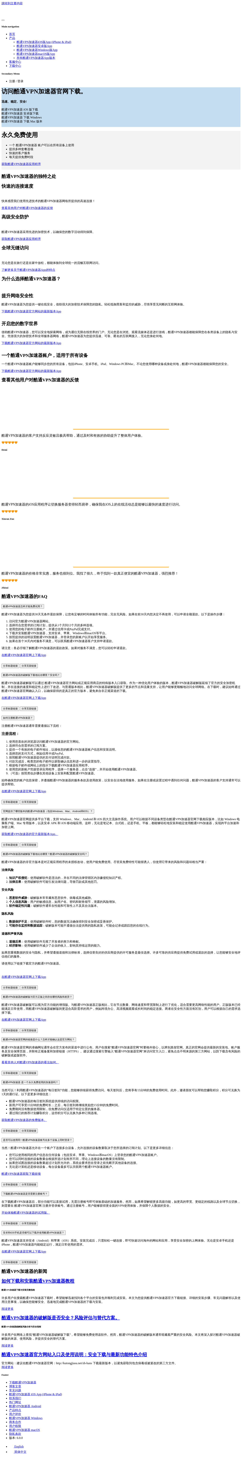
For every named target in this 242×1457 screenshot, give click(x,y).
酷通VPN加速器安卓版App (34, 46)
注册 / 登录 (16, 81)
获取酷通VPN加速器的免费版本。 (24, 1120)
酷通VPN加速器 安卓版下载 (20, 113)
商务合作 (15, 1422)
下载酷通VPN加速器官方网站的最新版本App (31, 311)
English (16, 1446)
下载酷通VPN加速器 (22, 1382)
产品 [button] (12, 38)
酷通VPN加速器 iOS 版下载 (20, 109)
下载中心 (15, 65)
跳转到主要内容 (12, 3)
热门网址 (15, 1402)
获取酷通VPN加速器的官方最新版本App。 (30, 834)
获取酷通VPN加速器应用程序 (21, 164)
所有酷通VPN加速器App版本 (36, 57)
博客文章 (15, 1386)
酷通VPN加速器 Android (25, 1406)
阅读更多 (8, 1308)
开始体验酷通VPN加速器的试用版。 (26, 1212)
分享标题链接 (10, 665)
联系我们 (15, 1398)
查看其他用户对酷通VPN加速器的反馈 (27, 208)
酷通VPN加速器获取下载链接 (21, 1173)
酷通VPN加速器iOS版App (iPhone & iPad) (44, 42)
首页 (12, 34)
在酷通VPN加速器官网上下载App (24, 655)
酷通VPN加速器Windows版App (37, 49)
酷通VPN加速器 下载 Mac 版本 (22, 121)
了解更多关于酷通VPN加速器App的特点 (28, 269)
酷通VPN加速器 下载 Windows (22, 117)
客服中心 (15, 61)
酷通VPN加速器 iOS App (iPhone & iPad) (35, 1394)
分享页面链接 (29, 665)
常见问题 (15, 1390)
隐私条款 (15, 1433)
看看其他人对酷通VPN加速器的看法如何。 (30, 1062)
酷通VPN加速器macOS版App (36, 53)
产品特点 (15, 1410)
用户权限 (15, 1426)
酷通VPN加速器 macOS (24, 1430)
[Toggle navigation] (3, 20)
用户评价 (15, 1414)
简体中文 (17, 1451)
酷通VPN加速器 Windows (26, 1418)
